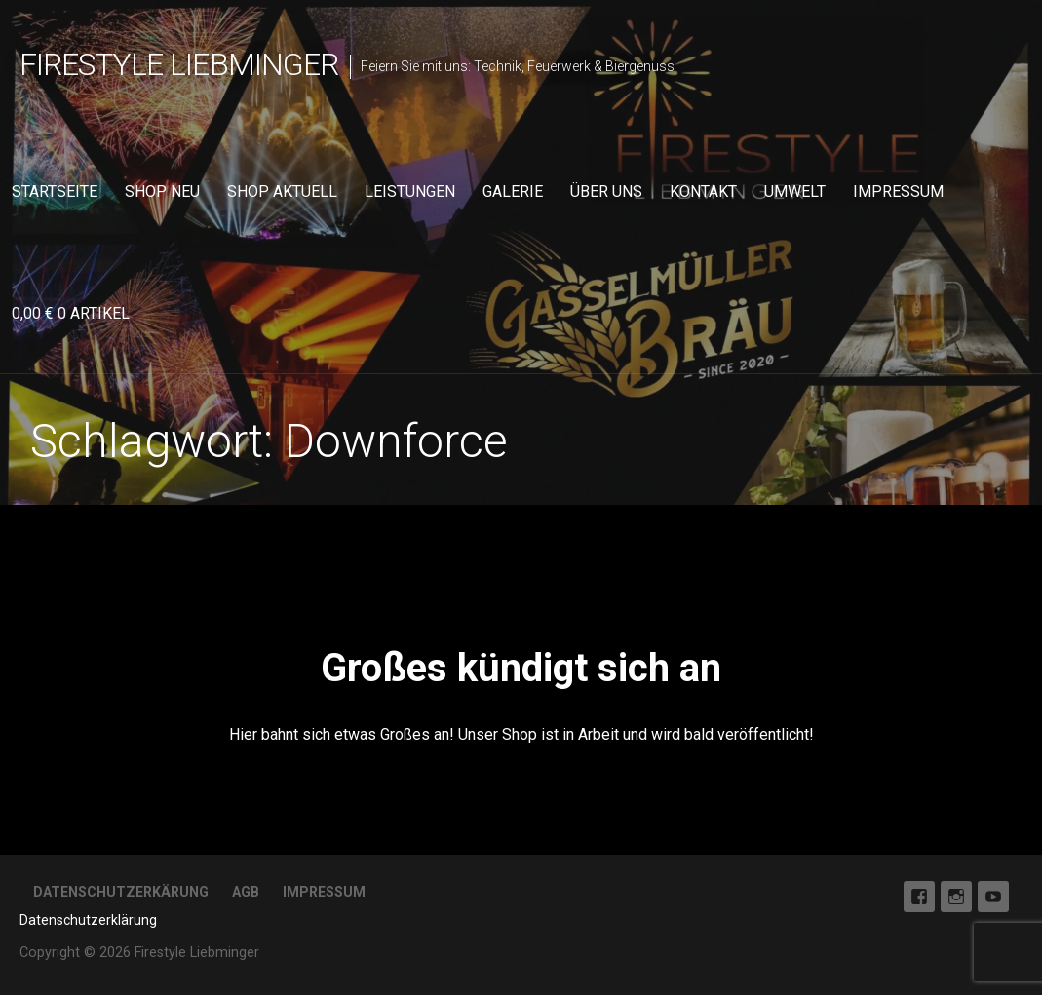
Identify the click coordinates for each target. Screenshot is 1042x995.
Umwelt (795, 191)
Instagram (956, 896)
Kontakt (703, 191)
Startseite (54, 191)
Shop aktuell (282, 191)
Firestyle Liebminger (178, 64)
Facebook (919, 896)
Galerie (512, 191)
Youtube (993, 896)
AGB (245, 891)
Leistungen (410, 191)
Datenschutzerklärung (88, 920)
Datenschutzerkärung (121, 891)
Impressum (898, 191)
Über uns (606, 191)
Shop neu (162, 191)
